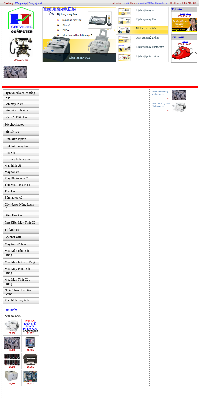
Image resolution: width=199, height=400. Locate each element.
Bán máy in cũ (14, 104)
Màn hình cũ (13, 165)
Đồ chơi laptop (14, 124)
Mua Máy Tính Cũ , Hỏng (17, 281)
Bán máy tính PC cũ (17, 110)
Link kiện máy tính (17, 146)
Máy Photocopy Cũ (17, 178)
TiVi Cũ (10, 191)
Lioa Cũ (10, 152)
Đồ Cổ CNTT (14, 131)
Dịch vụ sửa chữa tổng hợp (20, 95)
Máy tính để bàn (15, 244)
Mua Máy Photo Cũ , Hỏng (18, 271)
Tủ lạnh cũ (12, 229)
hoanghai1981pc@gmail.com (153, 2)
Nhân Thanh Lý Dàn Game (18, 292)
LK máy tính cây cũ (17, 159)
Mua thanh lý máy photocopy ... (160, 92)
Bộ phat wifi (13, 237)
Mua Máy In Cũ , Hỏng (20, 262)
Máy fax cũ (12, 172)
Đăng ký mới (35, 3)
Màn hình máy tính (17, 300)
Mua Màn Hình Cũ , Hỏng (17, 253)
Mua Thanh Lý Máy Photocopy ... (161, 104)
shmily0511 (185, 13)
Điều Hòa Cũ (13, 215)
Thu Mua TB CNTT (17, 184)
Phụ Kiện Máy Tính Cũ (20, 222)
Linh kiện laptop (15, 139)
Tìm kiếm (10, 310)
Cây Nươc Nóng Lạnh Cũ (19, 206)
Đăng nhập (21, 3)
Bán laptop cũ (13, 197)
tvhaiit (185, 41)
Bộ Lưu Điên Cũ (16, 117)
